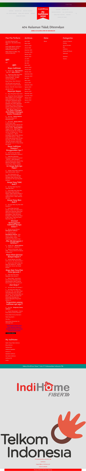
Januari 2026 (28, 47)
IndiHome (11, 10)
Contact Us (8, 351)
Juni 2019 (27, 102)
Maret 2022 (27, 89)
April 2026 (27, 41)
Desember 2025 (28, 50)
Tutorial (65, 58)
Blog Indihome (9, 345)
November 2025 (28, 52)
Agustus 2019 (28, 100)
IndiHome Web (18, 10)
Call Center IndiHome (11, 13)
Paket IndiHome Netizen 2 (16, 193)
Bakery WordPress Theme (30, 366)
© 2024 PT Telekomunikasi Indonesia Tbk (51, 366)
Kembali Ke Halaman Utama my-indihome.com (43, 30)
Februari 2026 (28, 45)
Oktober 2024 (28, 71)
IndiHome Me (9, 358)
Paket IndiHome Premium (12, 195)
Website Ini (10, 247)
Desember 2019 (28, 93)
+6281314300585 (43, 466)
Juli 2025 (27, 58)
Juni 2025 (27, 61)
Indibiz (7, 360)
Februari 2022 (28, 91)
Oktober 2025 (28, 54)
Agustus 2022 (28, 87)
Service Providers (67, 45)
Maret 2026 (27, 43)
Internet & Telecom (67, 41)
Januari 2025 (28, 69)
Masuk (45, 41)
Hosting (65, 43)
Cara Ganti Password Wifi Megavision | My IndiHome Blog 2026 (13, 43)
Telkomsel (65, 53)
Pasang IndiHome (13, 250)
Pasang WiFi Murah (62, 17)
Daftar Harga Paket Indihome (13, 343)
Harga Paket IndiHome (23, 13)
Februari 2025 (28, 67)
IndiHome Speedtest (27, 10)
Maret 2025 (27, 65)
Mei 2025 (27, 63)
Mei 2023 (27, 78)
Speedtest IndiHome (10, 353)
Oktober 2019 (28, 98)
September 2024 (29, 74)
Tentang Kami (9, 347)
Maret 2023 (27, 80)
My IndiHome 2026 (43, 14)
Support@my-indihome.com (43, 464)
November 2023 (28, 76)
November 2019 (28, 95)
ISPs (64, 47)
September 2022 (29, 84)
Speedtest (65, 56)
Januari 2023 (28, 82)
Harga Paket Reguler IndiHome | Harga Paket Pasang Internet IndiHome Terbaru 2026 (13, 48)
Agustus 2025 (28, 56)
